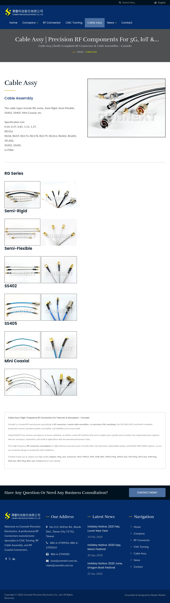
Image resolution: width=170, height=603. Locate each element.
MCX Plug (132, 456)
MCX (79, 456)
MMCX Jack (122, 456)
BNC (102, 456)
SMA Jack (12, 461)
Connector (71, 456)
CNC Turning (74, 23)
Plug (59, 456)
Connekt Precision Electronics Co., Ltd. (43, 594)
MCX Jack (142, 456)
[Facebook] (6, 559)
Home (13, 23)
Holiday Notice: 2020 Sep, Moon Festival (104, 547)
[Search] (137, 2)
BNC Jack (31, 461)
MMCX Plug (110, 456)
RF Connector (52, 23)
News (112, 23)
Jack (64, 456)
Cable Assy (94, 23)
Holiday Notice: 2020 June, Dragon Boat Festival (105, 565)
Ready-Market (158, 595)
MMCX (86, 456)
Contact (127, 23)
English (162, 2)
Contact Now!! (147, 492)
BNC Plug (21, 461)
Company (30, 23)
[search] (119, 2)
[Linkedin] (14, 559)
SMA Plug (152, 456)
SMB (97, 456)
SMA (92, 456)
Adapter (52, 456)
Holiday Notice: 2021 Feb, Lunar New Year (103, 529)
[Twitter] (9, 559)
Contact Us (41, 461)
